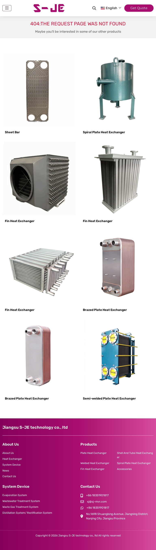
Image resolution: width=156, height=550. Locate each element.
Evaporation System (14, 495)
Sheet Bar (12, 132)
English (109, 8)
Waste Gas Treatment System (20, 506)
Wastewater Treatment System (21, 501)
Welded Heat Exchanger (94, 463)
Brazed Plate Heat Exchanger (105, 310)
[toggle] (6, 8)
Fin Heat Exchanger (20, 221)
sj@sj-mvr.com (97, 501)
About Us (8, 452)
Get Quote (138, 8)
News (5, 470)
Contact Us (9, 476)
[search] (94, 8)
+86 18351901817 (97, 495)
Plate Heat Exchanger (93, 452)
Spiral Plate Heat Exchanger (104, 132)
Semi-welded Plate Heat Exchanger (109, 398)
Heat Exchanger (12, 458)
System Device (11, 464)
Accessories (124, 469)
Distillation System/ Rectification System (27, 512)
